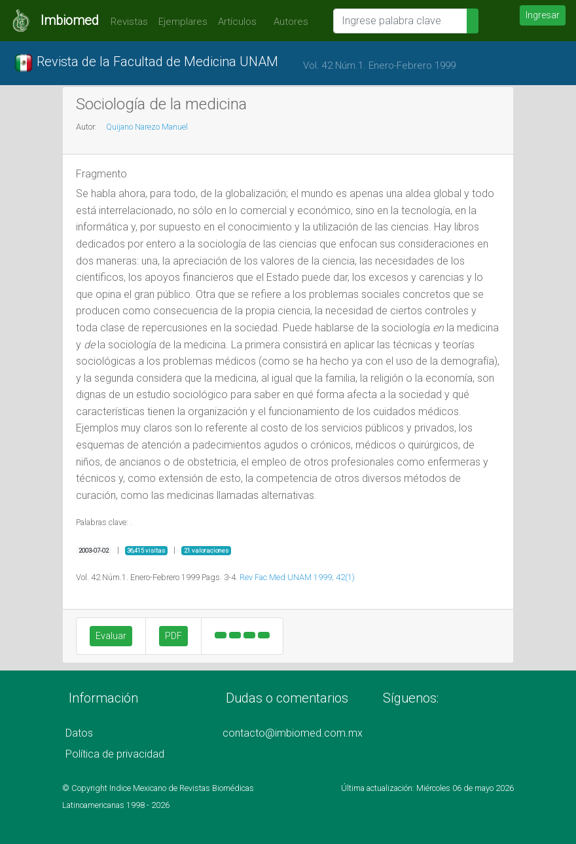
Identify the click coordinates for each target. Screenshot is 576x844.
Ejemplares (182, 22)
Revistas (126, 22)
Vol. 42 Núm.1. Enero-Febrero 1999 (379, 65)
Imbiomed (70, 20)
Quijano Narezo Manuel (147, 127)
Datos (79, 733)
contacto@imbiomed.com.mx (293, 733)
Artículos (237, 22)
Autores (287, 22)
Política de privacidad (114, 754)
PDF (173, 636)
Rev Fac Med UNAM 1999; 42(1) (297, 577)
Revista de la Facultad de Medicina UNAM (146, 63)
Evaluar (111, 636)
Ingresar (543, 15)
